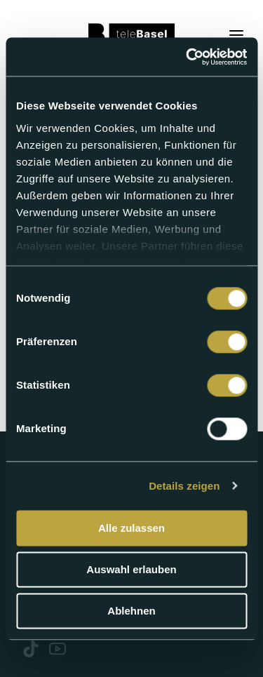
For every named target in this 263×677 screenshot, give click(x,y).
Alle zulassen (131, 528)
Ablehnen (131, 611)
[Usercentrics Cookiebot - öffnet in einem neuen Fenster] (187, 57)
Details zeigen (184, 486)
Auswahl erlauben (131, 569)
